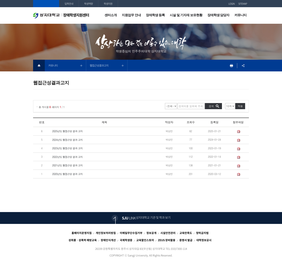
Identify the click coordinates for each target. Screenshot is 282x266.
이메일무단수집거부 (131, 233)
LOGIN (231, 3)
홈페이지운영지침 (82, 233)
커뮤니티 (53, 65)
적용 (240, 106)
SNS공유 (243, 65)
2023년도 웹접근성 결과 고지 (67, 148)
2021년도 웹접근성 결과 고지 (67, 165)
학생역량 (88, 3)
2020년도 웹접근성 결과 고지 (67, 174)
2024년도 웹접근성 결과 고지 (67, 140)
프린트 (231, 65)
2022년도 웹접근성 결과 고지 (67, 157)
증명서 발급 (185, 240)
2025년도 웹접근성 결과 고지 (67, 131)
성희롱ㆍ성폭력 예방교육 (83, 240)
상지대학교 (46, 3)
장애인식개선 (108, 240)
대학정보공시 (204, 240)
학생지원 (108, 3)
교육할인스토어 (145, 240)
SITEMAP (242, 3)
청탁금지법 (202, 233)
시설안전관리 (168, 233)
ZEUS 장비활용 (166, 240)
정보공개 (151, 233)
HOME (39, 65)
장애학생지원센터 (61, 15)
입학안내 (69, 3)
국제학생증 (126, 240)
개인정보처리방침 (106, 233)
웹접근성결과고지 (99, 65)
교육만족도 (185, 233)
